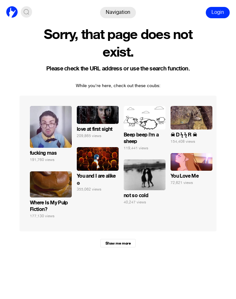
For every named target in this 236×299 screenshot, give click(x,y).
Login (217, 12)
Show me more (118, 243)
